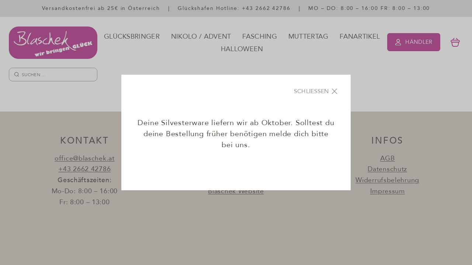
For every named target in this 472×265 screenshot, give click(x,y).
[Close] (316, 91)
